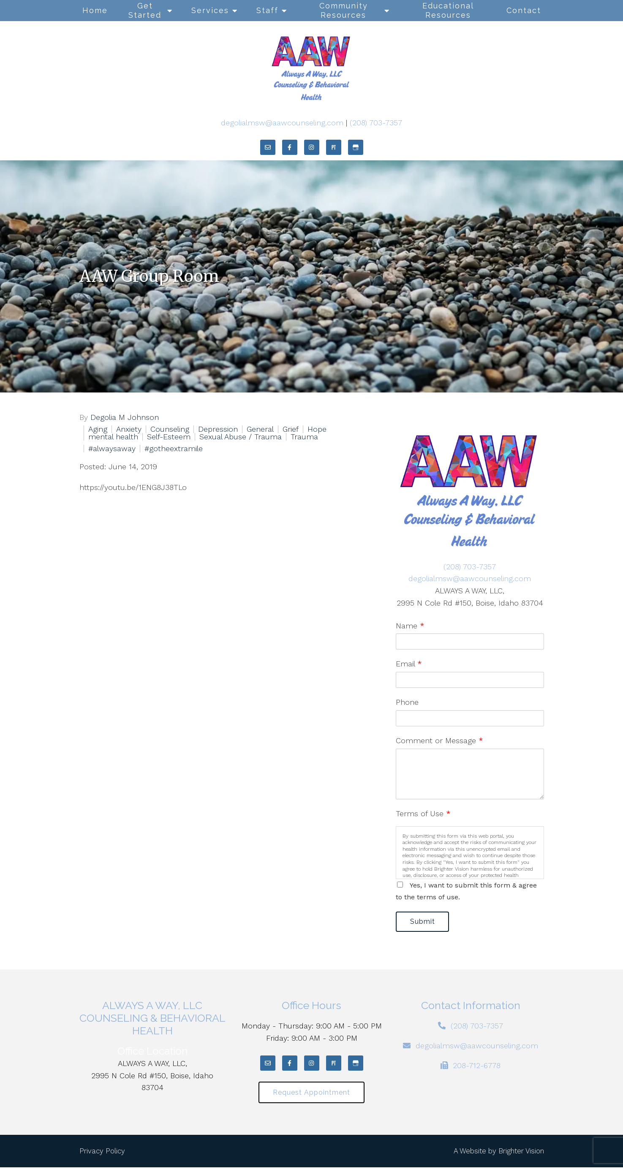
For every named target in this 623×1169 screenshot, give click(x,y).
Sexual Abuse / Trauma (240, 437)
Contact (523, 10)
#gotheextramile (173, 448)
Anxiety (128, 429)
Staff (267, 10)
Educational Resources (448, 10)
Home (95, 10)
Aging (97, 429)
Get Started (144, 10)
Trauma (304, 437)
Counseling (169, 429)
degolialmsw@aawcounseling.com (282, 122)
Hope (316, 429)
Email (409, 663)
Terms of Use (423, 813)
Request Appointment (311, 1094)
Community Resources (343, 10)
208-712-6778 (477, 1066)
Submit (423, 922)
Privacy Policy (102, 1152)
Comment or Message (439, 740)
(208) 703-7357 (376, 122)
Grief (291, 429)
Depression (218, 429)
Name (410, 625)
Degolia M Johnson (124, 417)
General (260, 429)
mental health (113, 437)
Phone (407, 702)
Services (210, 10)
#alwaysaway (112, 448)
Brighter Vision (521, 1152)
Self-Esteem (168, 437)
